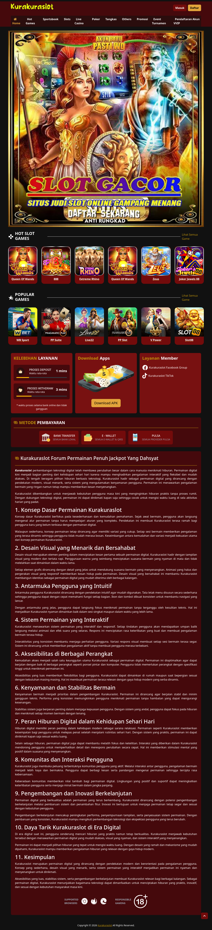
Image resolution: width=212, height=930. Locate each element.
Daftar (194, 8)
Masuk (179, 8)
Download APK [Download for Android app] (106, 403)
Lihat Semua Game (190, 237)
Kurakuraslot (105, 925)
